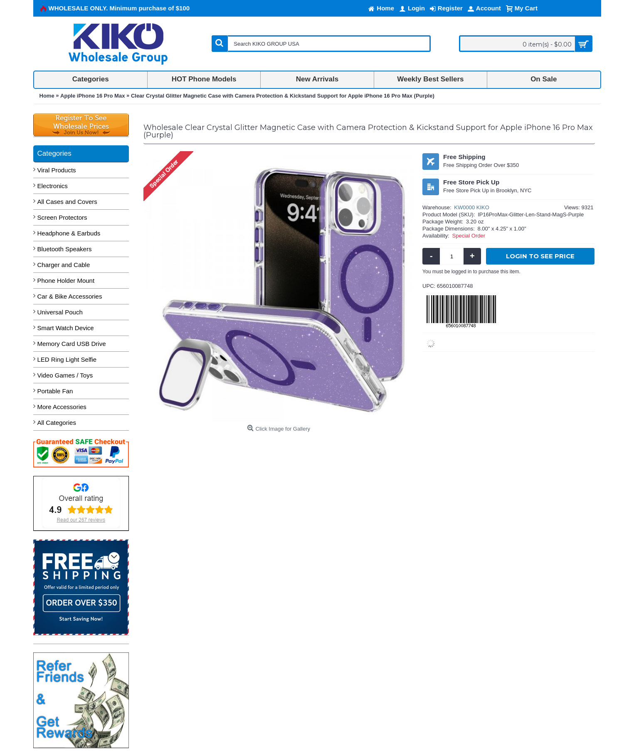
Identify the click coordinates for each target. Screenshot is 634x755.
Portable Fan (55, 391)
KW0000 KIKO (471, 207)
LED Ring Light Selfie (67, 359)
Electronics (52, 185)
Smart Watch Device (65, 327)
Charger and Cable (63, 264)
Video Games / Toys (65, 375)
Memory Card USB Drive (71, 343)
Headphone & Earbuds (69, 233)
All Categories (56, 422)
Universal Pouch (60, 312)
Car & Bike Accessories (69, 296)
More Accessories (61, 406)
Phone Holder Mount (66, 280)
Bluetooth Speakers (64, 248)
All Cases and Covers (67, 201)
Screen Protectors (62, 217)
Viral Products (56, 170)
